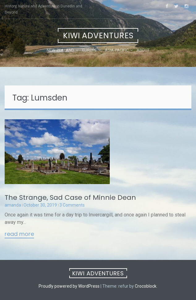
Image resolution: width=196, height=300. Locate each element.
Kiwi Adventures (98, 35)
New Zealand (60, 50)
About (143, 50)
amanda (13, 205)
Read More (19, 234)
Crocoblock (145, 286)
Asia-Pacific (117, 50)
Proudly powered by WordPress (69, 286)
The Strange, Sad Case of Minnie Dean (70, 197)
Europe (89, 50)
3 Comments (72, 205)
